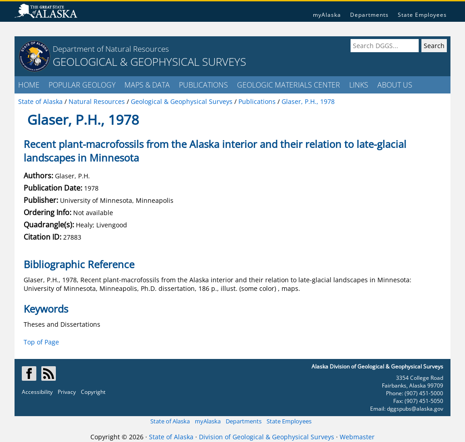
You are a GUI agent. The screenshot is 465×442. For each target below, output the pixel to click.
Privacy (67, 392)
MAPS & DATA (147, 85)
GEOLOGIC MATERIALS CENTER (288, 85)
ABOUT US (394, 85)
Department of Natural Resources (111, 49)
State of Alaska (170, 421)
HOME (29, 85)
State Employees (422, 15)
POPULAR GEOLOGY (82, 85)
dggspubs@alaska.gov (415, 409)
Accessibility (37, 392)
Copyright (93, 392)
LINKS (358, 85)
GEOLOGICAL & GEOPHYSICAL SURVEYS (149, 61)
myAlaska (327, 15)
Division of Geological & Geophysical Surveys (266, 436)
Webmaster (357, 436)
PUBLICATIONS (203, 85)
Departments (369, 15)
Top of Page (41, 342)
